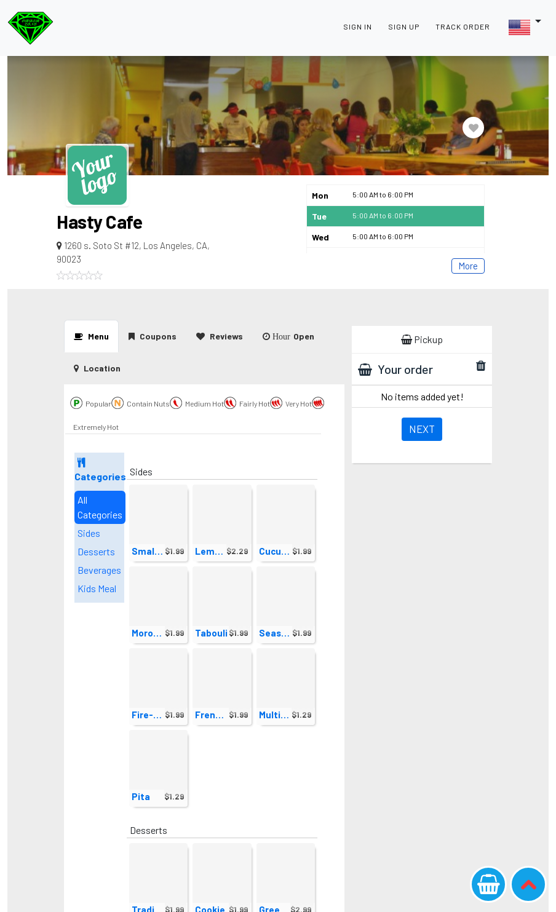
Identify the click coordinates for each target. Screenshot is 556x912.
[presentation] (97, 368)
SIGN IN (357, 26)
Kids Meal (96, 588)
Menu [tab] (91, 336)
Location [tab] (97, 368)
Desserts (96, 551)
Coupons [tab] (153, 336)
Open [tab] (288, 336)
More (468, 265)
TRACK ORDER (462, 26)
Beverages (99, 570)
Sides (88, 533)
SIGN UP (403, 26)
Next (422, 428)
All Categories (99, 507)
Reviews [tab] (219, 336)
